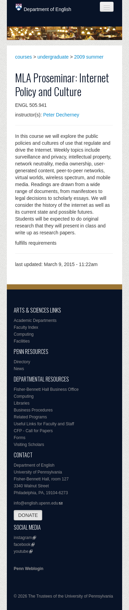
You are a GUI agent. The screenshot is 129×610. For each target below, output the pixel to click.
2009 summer (89, 57)
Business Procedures (33, 410)
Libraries (22, 403)
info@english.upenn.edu (36, 503)
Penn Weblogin (28, 568)
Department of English (43, 7)
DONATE (28, 515)
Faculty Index (26, 327)
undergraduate (53, 57)
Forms (19, 437)
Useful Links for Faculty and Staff (44, 423)
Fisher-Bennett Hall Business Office (46, 389)
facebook (22, 544)
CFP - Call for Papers (33, 430)
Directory (22, 361)
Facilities (22, 341)
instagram (23, 537)
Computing (24, 334)
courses (23, 57)
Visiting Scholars (29, 444)
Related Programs (30, 417)
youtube (21, 551)
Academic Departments (35, 320)
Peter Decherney (61, 115)
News (19, 368)
